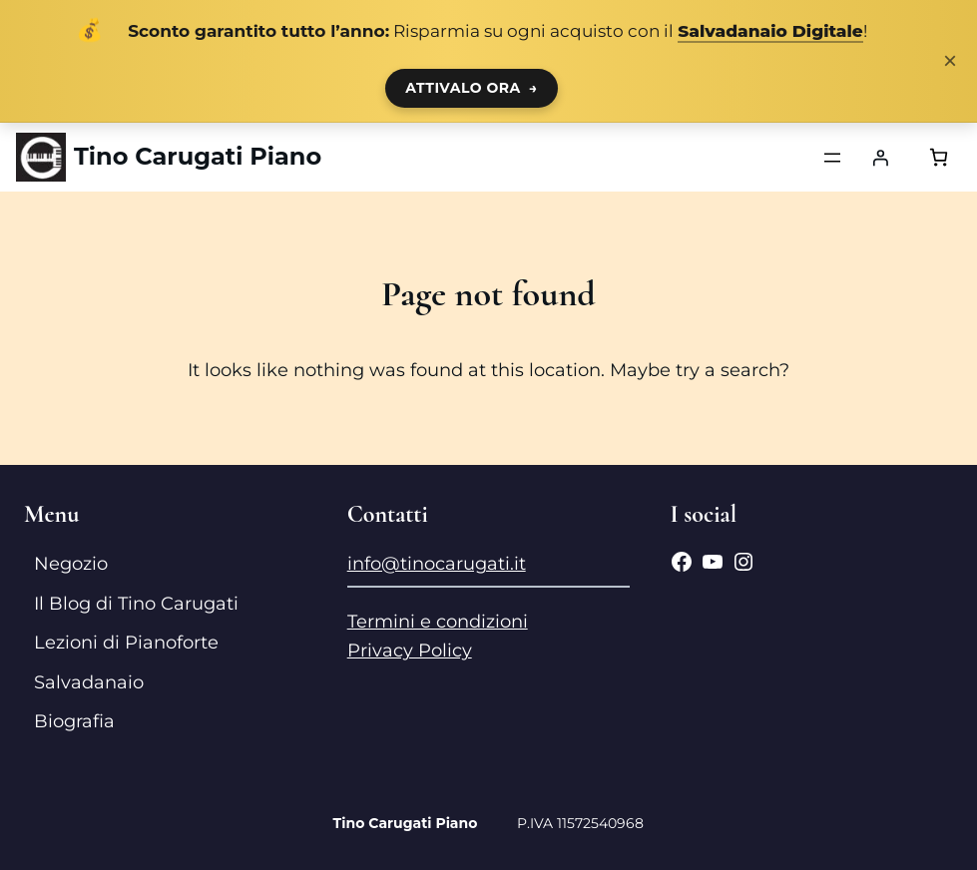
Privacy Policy (409, 650)
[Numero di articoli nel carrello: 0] (938, 157)
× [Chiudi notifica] (950, 61)
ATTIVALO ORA (471, 88)
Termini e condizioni (437, 622)
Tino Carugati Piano (197, 156)
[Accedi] (880, 158)
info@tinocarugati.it (436, 564)
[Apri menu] (832, 158)
